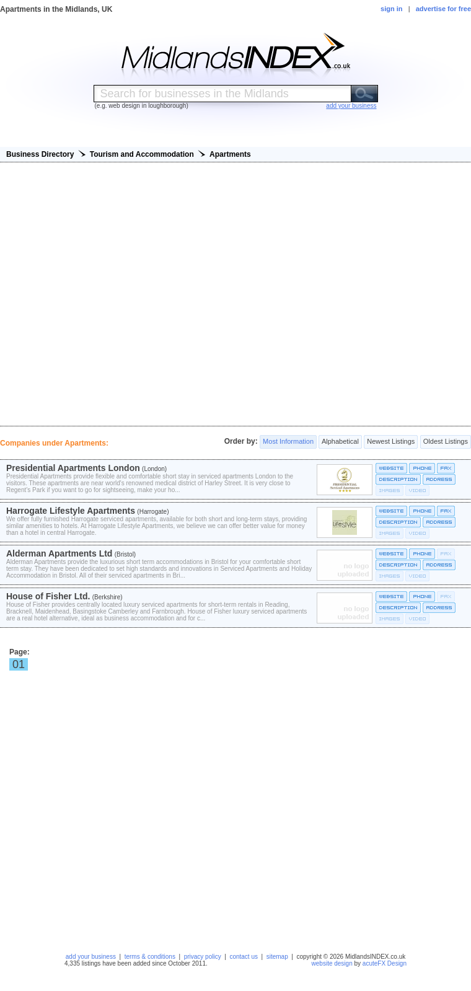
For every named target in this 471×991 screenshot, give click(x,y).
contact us (243, 956)
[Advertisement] (236, 294)
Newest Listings (391, 442)
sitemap (277, 956)
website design (332, 963)
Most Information (288, 442)
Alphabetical (340, 442)
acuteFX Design (385, 963)
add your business (91, 956)
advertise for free (443, 8)
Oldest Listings (445, 442)
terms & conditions (150, 956)
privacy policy (202, 956)
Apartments (230, 154)
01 (18, 664)
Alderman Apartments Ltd (59, 553)
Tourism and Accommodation (142, 154)
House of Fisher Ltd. (48, 596)
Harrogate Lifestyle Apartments (70, 511)
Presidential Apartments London (73, 468)
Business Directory (40, 154)
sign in (391, 8)
